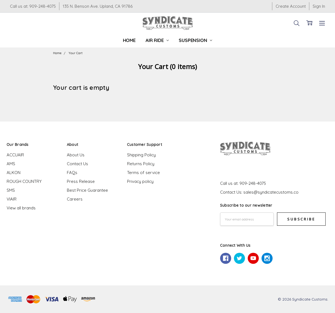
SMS (11, 190)
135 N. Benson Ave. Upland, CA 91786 (98, 6)
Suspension (195, 40)
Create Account (291, 6)
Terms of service (143, 172)
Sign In (319, 6)
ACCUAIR (15, 154)
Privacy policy (140, 181)
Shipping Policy (141, 154)
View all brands (21, 208)
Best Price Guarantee (87, 190)
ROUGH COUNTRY (24, 181)
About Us (76, 154)
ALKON (13, 172)
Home (129, 40)
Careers (75, 199)
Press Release (81, 181)
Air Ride (157, 40)
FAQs (72, 172)
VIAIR (12, 199)
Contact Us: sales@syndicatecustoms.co (259, 192)
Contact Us (77, 163)
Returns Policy (140, 163)
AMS (11, 163)
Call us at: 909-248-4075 (33, 6)
